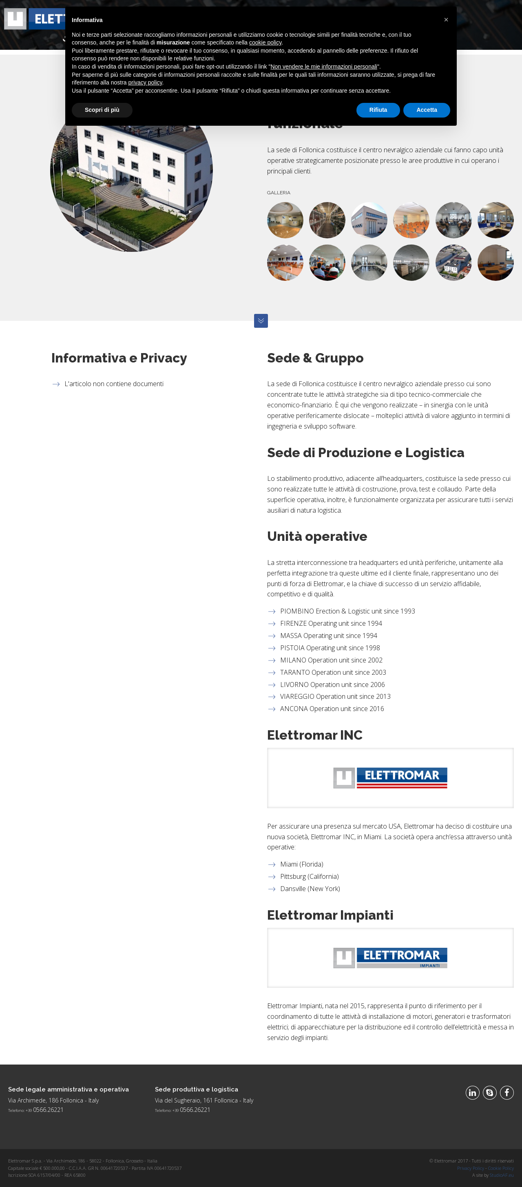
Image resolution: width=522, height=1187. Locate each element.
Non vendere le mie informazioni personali (323, 66)
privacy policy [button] (145, 82)
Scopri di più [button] (102, 110)
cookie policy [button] (265, 42)
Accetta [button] (426, 110)
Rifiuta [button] (378, 110)
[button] (446, 19)
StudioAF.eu (502, 1175)
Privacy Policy (470, 1168)
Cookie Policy (501, 1168)
